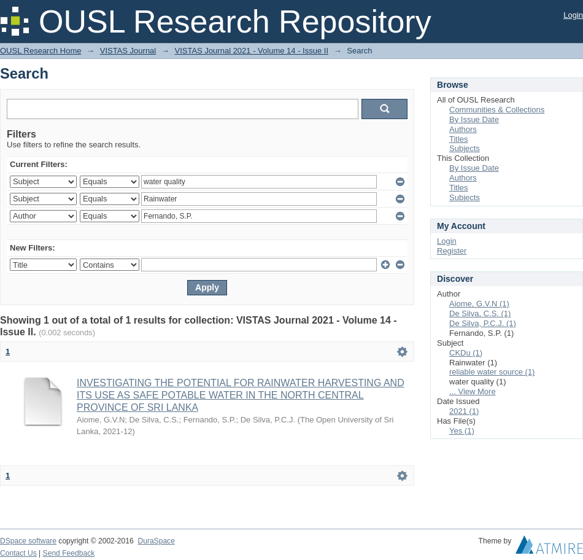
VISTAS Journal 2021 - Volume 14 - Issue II (252, 50)
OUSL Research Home (40, 50)
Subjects (464, 148)
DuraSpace (155, 541)
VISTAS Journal (128, 50)
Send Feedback (69, 553)
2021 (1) (464, 411)
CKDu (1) (465, 352)
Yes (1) (461, 430)
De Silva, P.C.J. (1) (482, 323)
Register (451, 250)
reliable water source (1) (492, 371)
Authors (463, 129)
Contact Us (18, 553)
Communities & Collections (496, 109)
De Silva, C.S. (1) (480, 313)
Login (573, 15)
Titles (458, 139)
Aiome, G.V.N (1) (479, 303)
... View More (472, 391)
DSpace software (28, 541)
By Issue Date (474, 119)
